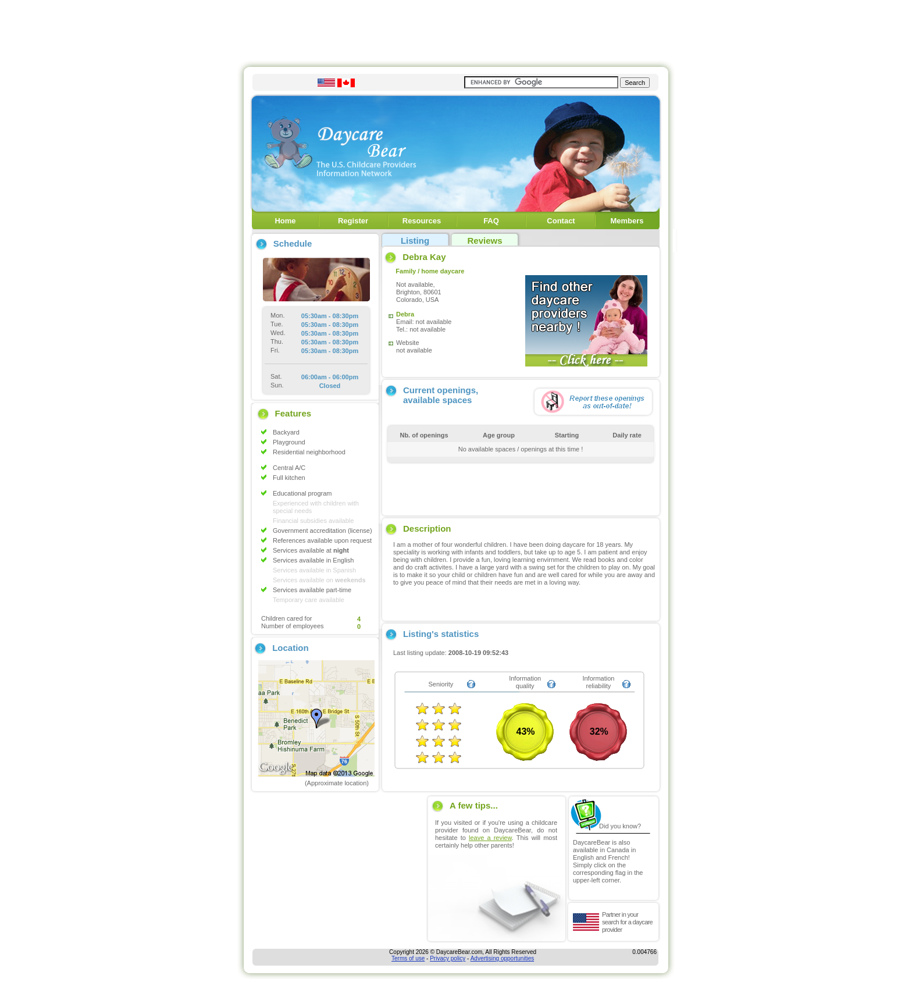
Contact (561, 220)
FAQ (491, 220)
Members (626, 220)
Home (285, 220)
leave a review (490, 837)
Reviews (484, 240)
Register (353, 220)
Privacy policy (447, 958)
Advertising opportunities (503, 958)
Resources (421, 220)
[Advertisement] (456, 31)
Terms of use (408, 958)
